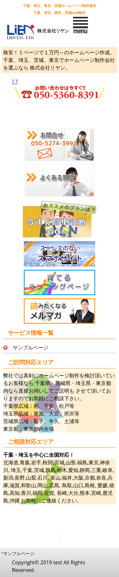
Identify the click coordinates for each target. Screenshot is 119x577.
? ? (59, 89)
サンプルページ (30, 347)
